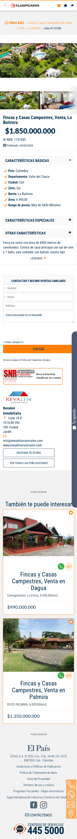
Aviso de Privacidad (38, 779)
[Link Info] (38, 588)
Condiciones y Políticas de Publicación (38, 766)
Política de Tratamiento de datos (35, 360)
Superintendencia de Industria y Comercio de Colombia (38, 797)
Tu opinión (74, 419)
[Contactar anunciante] (68, 568)
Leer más (36, 258)
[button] (38, 161)
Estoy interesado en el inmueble (38, 317)
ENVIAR (38, 349)
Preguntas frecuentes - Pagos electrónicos (38, 791)
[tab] (38, 160)
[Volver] (6, 5)
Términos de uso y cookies (38, 785)
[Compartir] (72, 5)
